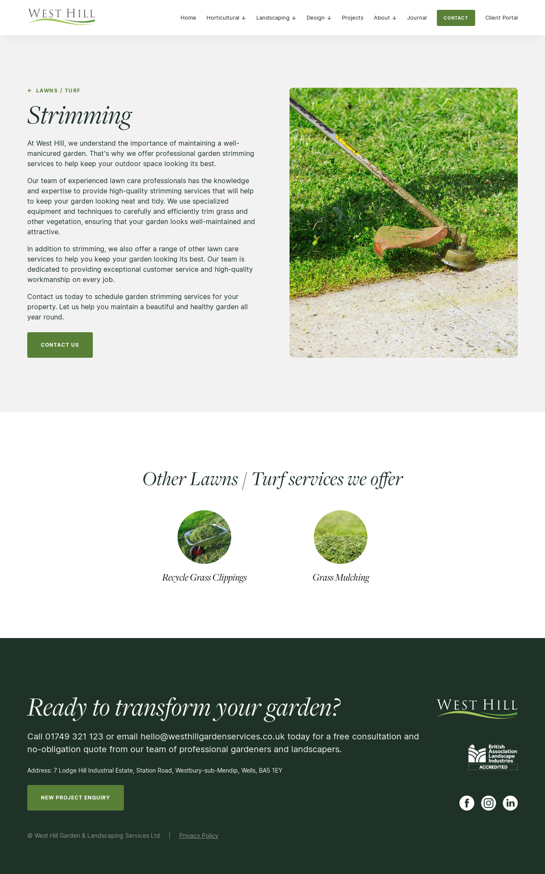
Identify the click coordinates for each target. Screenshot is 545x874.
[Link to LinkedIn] (510, 803)
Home (188, 17)
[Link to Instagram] (488, 803)
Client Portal (501, 17)
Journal (417, 17)
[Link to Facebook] (466, 803)
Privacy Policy (198, 835)
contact (456, 17)
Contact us (60, 345)
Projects (353, 17)
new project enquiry (75, 797)
